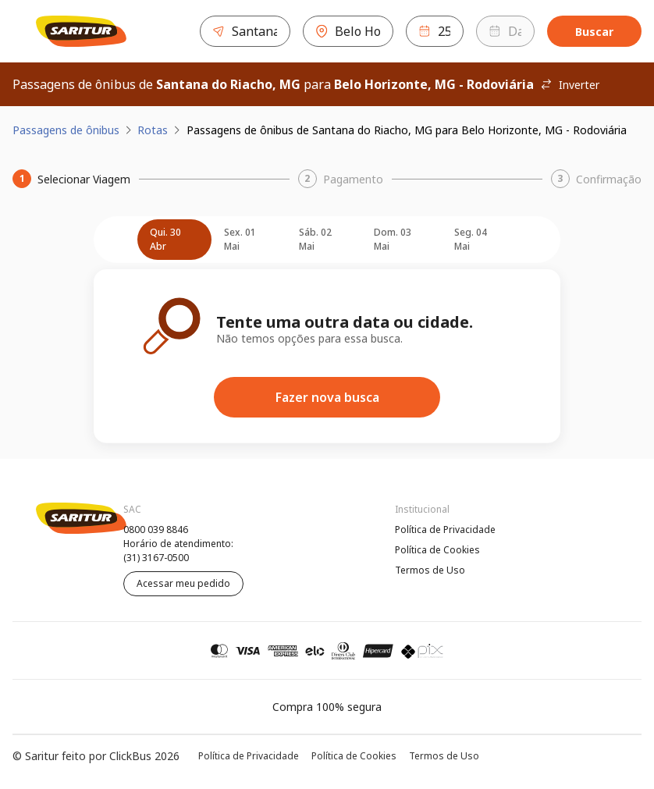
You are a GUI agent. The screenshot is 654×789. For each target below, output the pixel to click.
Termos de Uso (430, 570)
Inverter (569, 84)
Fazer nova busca (327, 397)
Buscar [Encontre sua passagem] (594, 31)
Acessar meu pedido (183, 583)
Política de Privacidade (445, 529)
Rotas (152, 130)
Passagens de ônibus (65, 130)
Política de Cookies (437, 549)
